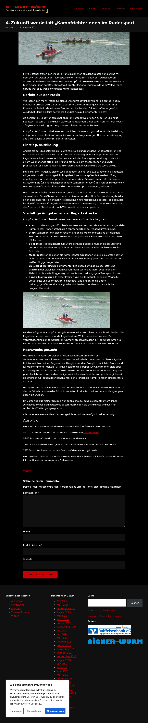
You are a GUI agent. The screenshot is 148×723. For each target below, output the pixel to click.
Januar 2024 (64, 645)
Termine (119, 8)
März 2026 (63, 604)
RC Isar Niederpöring (26, 7)
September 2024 (66, 627)
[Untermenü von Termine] (124, 8)
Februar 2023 (64, 678)
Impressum (136, 8)
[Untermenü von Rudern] (83, 8)
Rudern (79, 8)
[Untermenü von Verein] (96, 8)
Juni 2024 (62, 634)
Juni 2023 (62, 664)
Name (27, 531)
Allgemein (17, 601)
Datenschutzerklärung (111, 616)
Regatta (16, 608)
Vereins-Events (20, 612)
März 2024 (63, 638)
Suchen (135, 603)
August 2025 (64, 612)
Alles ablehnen (34, 711)
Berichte (106, 8)
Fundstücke (17, 604)
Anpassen (16, 711)
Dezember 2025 (66, 608)
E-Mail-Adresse (32, 545)
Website (28, 559)
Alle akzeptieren (55, 711)
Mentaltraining (91, 432)
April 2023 (62, 671)
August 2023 (64, 660)
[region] (37, 698)
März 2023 (63, 675)
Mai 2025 (62, 616)
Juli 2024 (62, 630)
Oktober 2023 (65, 652)
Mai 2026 (62, 601)
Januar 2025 (64, 623)
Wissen (27, 470)
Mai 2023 (62, 667)
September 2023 (66, 656)
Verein (92, 8)
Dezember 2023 (66, 649)
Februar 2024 (64, 641)
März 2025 (63, 619)
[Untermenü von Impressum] (142, 8)
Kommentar (31, 493)
